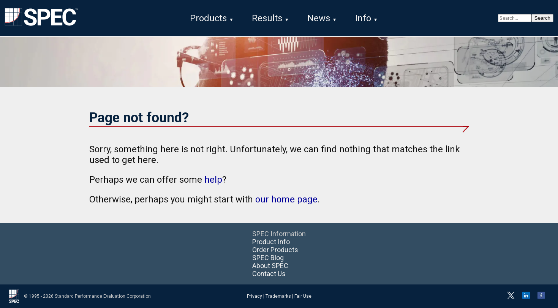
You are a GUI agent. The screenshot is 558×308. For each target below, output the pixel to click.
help (213, 179)
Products (208, 18)
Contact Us (269, 274)
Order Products (275, 250)
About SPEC (270, 266)
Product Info (271, 242)
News (318, 18)
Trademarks (278, 296)
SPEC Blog (268, 258)
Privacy (254, 296)
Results (267, 18)
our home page (286, 199)
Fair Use (302, 296)
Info (363, 18)
